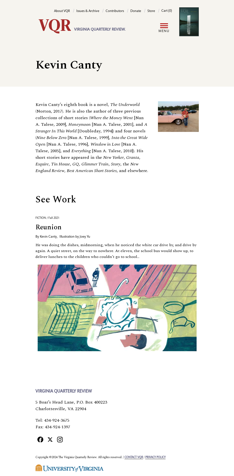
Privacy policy (155, 457)
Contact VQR (133, 457)
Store (151, 11)
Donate (135, 11)
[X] (50, 439)
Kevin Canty (48, 237)
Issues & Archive (87, 11)
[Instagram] (60, 439)
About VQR (62, 11)
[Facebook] (40, 439)
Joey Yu (85, 237)
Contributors (115, 11)
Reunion (48, 227)
